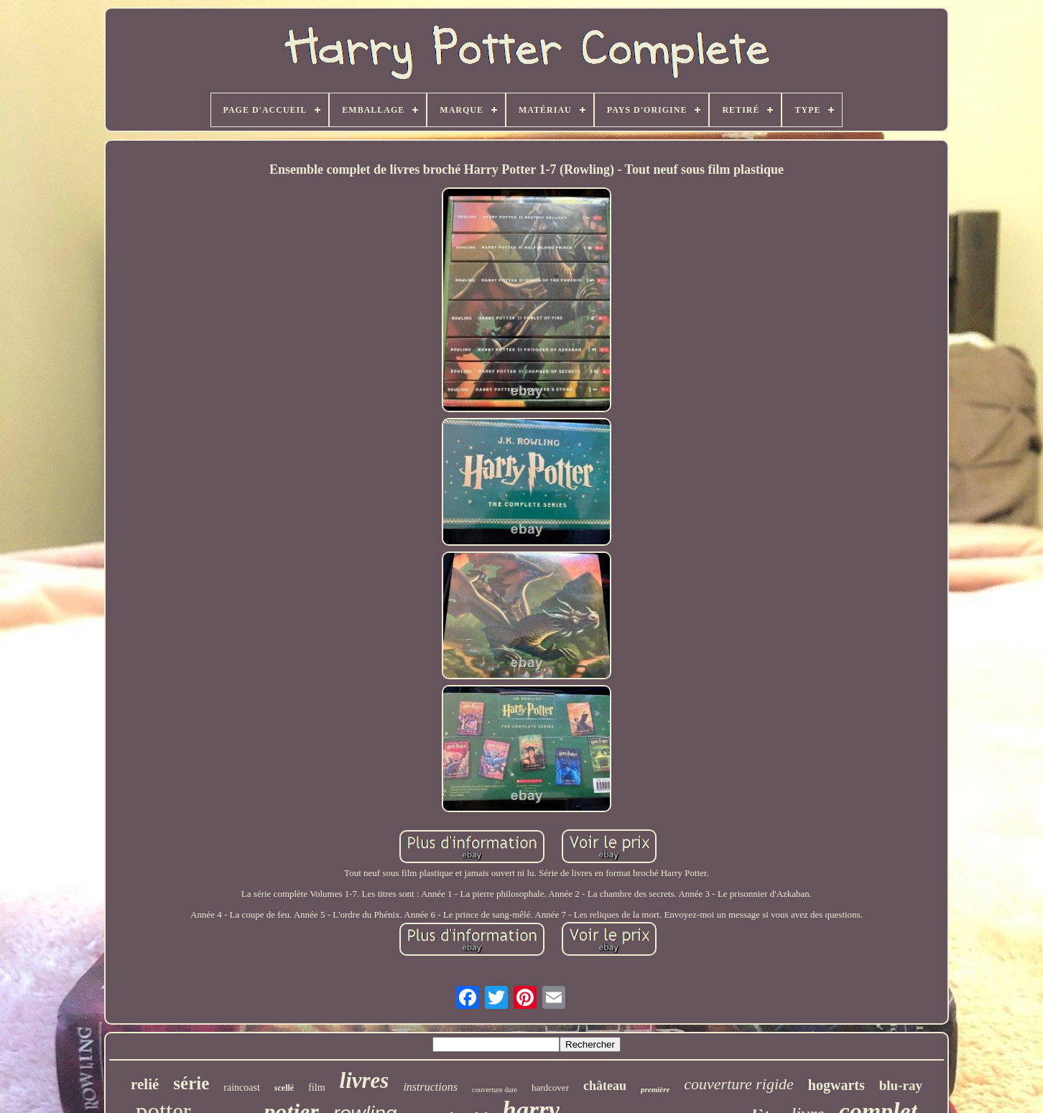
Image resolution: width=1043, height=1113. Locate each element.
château (604, 1086)
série (191, 1083)
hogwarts (836, 1085)
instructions (430, 1087)
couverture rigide (739, 1084)
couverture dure (494, 1090)
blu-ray (900, 1085)
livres (364, 1080)
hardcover (550, 1087)
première (655, 1089)
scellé (284, 1088)
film (316, 1087)
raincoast (241, 1087)
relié (145, 1084)
